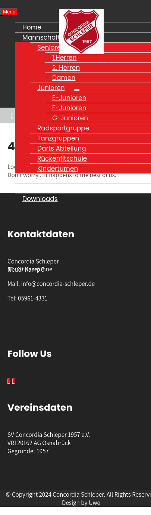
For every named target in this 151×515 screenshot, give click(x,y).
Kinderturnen (57, 168)
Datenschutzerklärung (57, 188)
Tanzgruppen (58, 138)
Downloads (40, 198)
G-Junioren (70, 118)
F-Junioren (69, 108)
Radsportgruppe (63, 128)
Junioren (51, 87)
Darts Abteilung (61, 148)
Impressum (40, 178)
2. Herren (66, 67)
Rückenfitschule (62, 158)
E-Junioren (69, 97)
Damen (63, 77)
